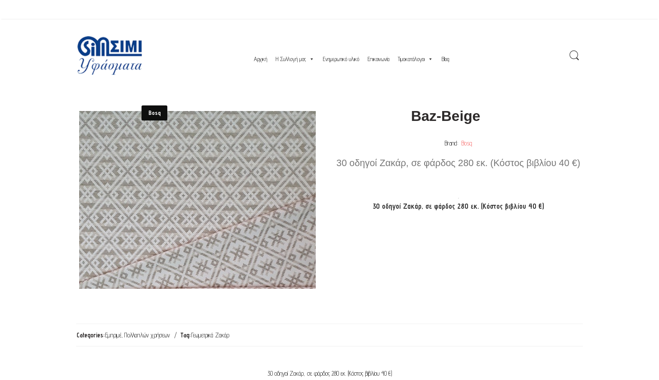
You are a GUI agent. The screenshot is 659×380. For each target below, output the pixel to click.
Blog (445, 59)
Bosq (467, 143)
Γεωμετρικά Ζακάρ (210, 335)
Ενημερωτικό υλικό (341, 59)
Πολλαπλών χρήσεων (147, 335)
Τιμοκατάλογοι (415, 59)
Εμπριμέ (113, 335)
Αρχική (260, 59)
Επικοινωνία (378, 59)
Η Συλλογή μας (295, 59)
